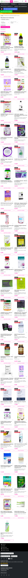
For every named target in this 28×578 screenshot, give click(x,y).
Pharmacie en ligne (6, 11)
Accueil (2, 15)
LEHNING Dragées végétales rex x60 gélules (7, 160)
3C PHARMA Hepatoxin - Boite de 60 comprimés (20, 181)
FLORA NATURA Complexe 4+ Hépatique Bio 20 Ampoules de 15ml (20, 422)
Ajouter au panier (7, 54)
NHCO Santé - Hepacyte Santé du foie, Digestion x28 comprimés (20, 204)
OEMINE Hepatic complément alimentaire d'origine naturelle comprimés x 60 (20, 466)
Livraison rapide (5, 548)
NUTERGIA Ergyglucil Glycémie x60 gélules (20, 226)
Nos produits (5, 4)
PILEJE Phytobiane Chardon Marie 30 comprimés (19, 270)
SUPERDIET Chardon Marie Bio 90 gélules (7, 270)
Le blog (3, 545)
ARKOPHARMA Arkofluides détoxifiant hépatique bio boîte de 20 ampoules (20, 70)
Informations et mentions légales (7, 553)
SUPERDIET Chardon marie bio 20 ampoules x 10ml (7, 115)
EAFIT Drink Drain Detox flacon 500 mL (7, 533)
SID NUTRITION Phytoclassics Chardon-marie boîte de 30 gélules (6, 335)
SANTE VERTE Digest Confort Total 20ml (19, 379)
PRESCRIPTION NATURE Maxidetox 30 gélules (5, 291)
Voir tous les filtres (5, 27)
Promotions (3, 29)
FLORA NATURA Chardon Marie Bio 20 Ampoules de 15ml (20, 92)
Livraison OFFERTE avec (14, 13)
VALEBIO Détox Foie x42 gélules (20, 159)
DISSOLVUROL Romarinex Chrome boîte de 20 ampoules (20, 512)
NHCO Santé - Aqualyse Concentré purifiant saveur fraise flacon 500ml (20, 115)
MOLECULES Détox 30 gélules (20, 401)
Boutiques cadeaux (7, 6)
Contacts (3, 544)
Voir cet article (7, 428)
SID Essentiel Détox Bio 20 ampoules (19, 489)
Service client (14, 556)
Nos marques (22, 4)
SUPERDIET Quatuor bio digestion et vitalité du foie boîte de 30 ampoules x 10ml (7, 47)
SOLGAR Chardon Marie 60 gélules (19, 357)
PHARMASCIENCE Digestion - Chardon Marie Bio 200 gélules (6, 181)
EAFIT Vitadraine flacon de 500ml (20, 444)
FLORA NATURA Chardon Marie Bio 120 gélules (7, 138)
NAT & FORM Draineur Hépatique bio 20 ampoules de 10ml (7, 444)
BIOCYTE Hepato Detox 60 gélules (19, 335)
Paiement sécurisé (5, 550)
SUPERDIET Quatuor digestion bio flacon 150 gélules (6, 313)
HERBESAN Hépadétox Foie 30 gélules (20, 248)
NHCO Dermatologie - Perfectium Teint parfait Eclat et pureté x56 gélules (7, 379)
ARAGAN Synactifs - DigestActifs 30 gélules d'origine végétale (20, 313)
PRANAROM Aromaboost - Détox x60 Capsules (7, 357)
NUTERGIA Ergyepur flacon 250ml (6, 70)
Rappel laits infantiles (20, 6)
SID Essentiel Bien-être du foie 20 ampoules (20, 138)
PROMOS (14, 4)
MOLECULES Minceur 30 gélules (7, 401)
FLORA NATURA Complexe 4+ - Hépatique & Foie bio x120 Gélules (6, 422)
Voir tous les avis (4, 565)
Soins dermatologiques (10, 9)
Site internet (3, 572)
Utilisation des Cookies (5, 556)
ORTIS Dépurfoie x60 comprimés (7, 203)
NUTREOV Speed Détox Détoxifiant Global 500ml (19, 47)
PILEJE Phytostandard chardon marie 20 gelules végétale (6, 466)
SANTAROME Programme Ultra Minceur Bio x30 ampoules (6, 489)
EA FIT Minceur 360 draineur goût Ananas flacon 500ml (7, 226)
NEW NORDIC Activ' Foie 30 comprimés (19, 291)
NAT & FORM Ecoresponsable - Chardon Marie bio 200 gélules (6, 512)
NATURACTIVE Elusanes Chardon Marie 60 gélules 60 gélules (7, 248)
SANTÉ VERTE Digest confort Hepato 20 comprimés (6, 92)
